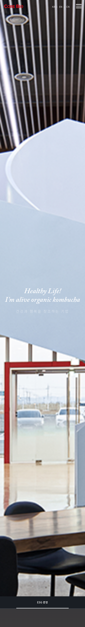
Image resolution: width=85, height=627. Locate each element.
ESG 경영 (42, 548)
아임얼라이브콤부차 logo (13, 6)
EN (60, 6)
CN (68, 6)
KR (53, 6)
